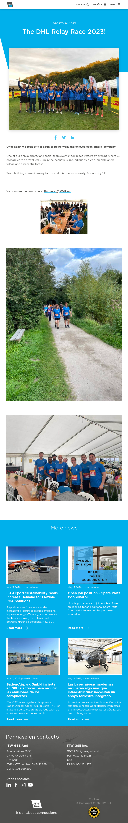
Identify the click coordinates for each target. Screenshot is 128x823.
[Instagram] (23, 786)
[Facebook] (16, 786)
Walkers (65, 191)
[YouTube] (30, 786)
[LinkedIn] (8, 786)
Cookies (94, 799)
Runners (49, 191)
